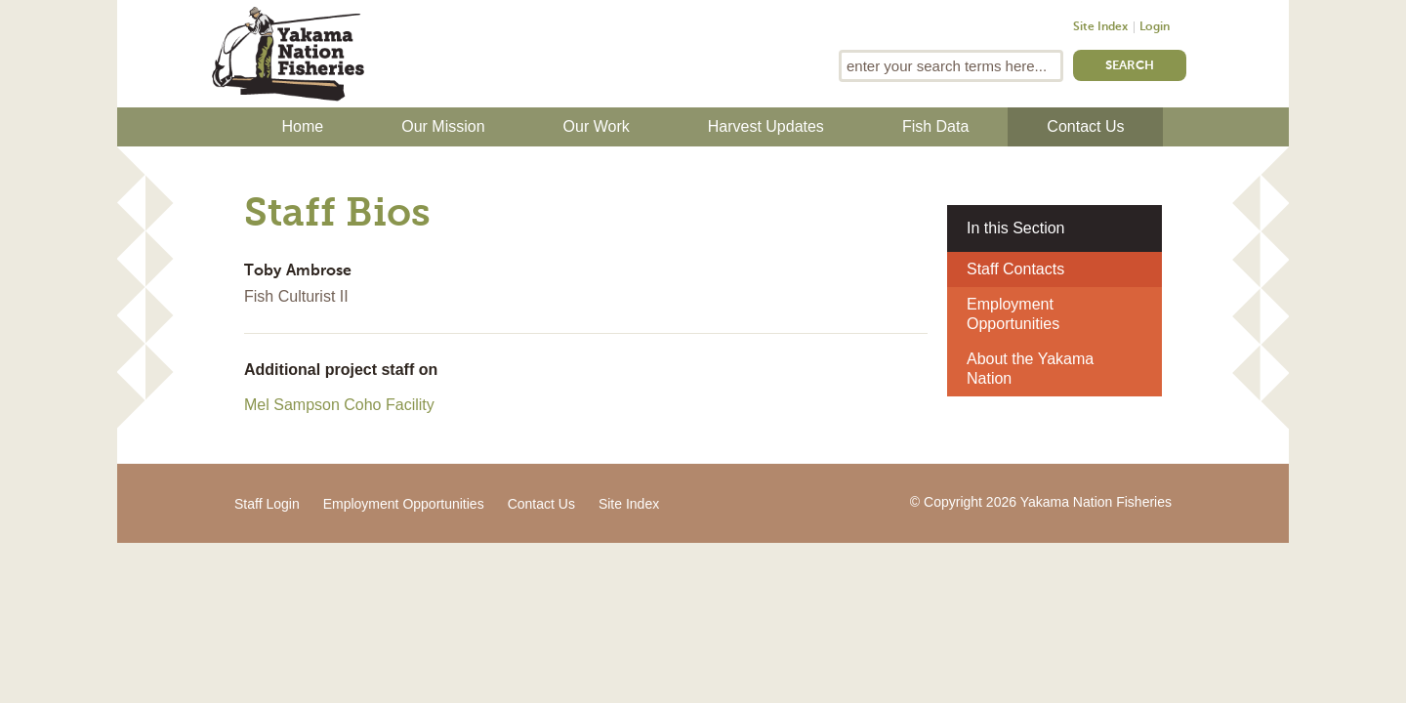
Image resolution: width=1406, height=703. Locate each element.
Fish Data (935, 126)
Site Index (1100, 27)
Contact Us (1085, 126)
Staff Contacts (1015, 269)
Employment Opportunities (1013, 314)
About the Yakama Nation (1030, 369)
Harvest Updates (766, 126)
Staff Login (267, 504)
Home (303, 126)
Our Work (596, 126)
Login (1154, 27)
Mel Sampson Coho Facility (339, 404)
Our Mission (442, 126)
